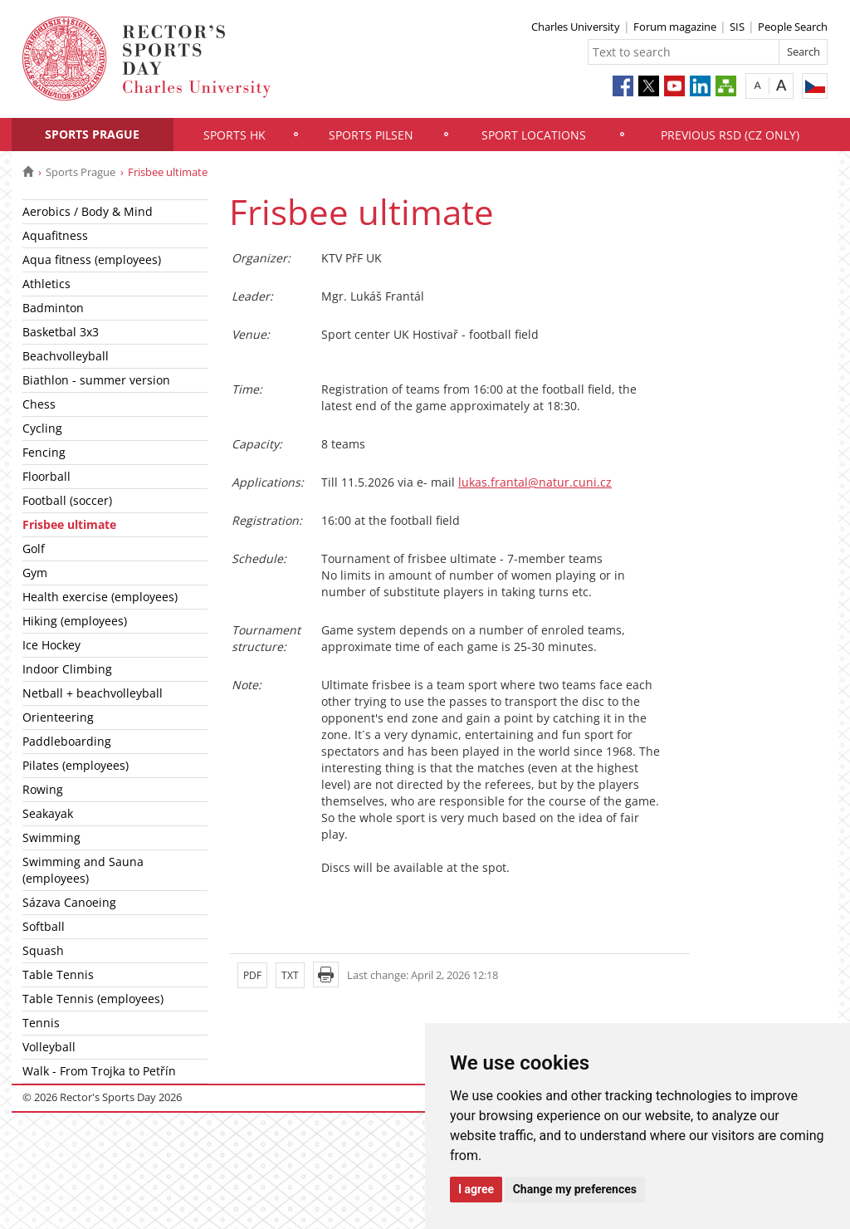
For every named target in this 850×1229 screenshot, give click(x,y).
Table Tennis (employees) (93, 998)
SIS (737, 26)
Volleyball (49, 1047)
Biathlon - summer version (96, 380)
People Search (793, 26)
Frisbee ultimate (69, 524)
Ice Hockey (51, 645)
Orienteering (58, 717)
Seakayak (47, 813)
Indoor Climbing (67, 669)
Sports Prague (92, 134)
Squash (43, 950)
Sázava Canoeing (69, 902)
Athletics (46, 283)
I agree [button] (476, 1189)
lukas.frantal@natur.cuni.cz (535, 482)
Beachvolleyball (65, 356)
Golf (33, 548)
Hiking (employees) (74, 621)
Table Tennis (58, 974)
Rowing (42, 789)
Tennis (41, 1023)
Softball (43, 926)
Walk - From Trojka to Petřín (99, 1071)
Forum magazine (674, 26)
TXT (290, 975)
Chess (39, 404)
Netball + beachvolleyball (92, 693)
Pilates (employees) (75, 765)
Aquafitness (55, 235)
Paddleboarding (66, 741)
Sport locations (533, 135)
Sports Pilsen (371, 135)
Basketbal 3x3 (60, 332)
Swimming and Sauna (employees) (83, 870)
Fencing (44, 452)
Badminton (53, 308)
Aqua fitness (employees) (91, 259)
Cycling (42, 428)
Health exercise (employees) (100, 597)
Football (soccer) (67, 500)
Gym (34, 572)
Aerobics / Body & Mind (87, 211)
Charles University (575, 26)
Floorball (46, 476)
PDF (252, 975)
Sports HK (234, 135)
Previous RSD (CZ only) (730, 135)
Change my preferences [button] (575, 1189)
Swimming (51, 837)
